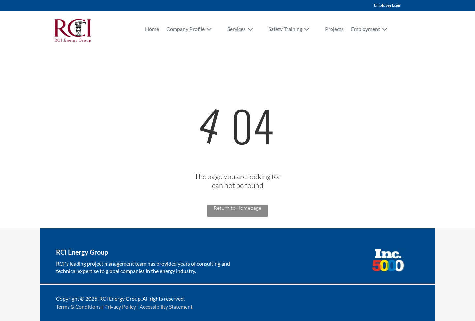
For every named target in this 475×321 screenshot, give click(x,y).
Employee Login (387, 5)
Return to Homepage (237, 208)
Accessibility (154, 307)
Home (152, 29)
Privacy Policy (120, 307)
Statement (181, 307)
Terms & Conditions (78, 307)
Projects (334, 29)
